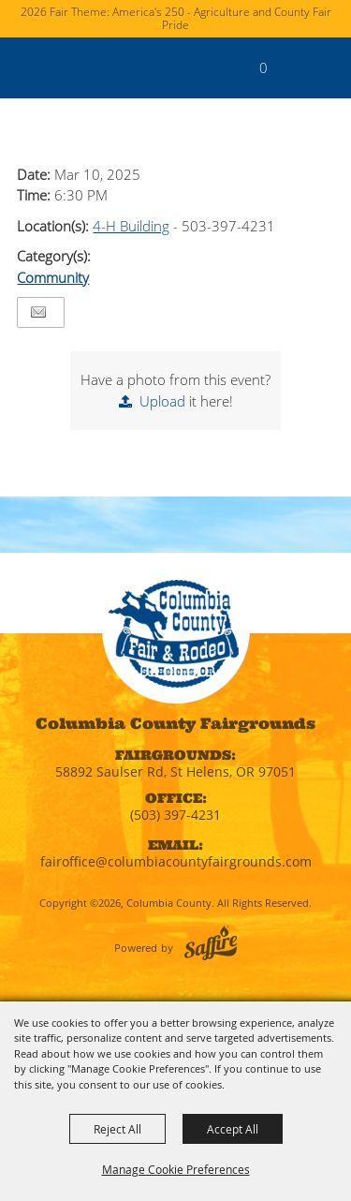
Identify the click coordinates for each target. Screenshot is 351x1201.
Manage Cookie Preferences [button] (176, 1169)
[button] (293, 77)
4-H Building (131, 225)
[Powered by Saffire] (210, 943)
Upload (162, 401)
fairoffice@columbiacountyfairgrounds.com (176, 861)
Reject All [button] (117, 1128)
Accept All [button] (232, 1128)
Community (53, 277)
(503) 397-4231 (175, 814)
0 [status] (263, 67)
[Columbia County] (33, 67)
